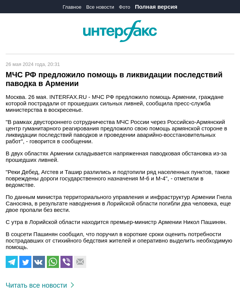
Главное (72, 7)
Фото (124, 7)
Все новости (100, 7)
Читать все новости (40, 285)
